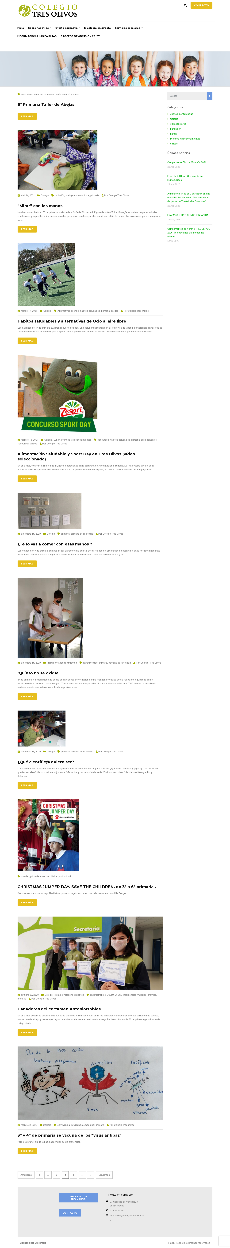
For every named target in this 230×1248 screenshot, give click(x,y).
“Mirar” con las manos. (41, 205)
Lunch (57, 439)
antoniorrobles (98, 994)
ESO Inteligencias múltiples (132, 994)
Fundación (175, 128)
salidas (115, 310)
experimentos (90, 662)
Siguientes (104, 1175)
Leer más (27, 116)
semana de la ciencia (82, 533)
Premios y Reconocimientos (76, 439)
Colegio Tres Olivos (119, 195)
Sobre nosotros (38, 27)
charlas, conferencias (181, 114)
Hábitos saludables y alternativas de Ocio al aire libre (72, 321)
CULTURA (112, 994)
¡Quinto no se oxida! (38, 673)
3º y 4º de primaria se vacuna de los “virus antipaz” (70, 1135)
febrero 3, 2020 (29, 1125)
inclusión (59, 195)
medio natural (62, 94)
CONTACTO (69, 1212)
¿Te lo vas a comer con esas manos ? (55, 544)
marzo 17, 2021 (29, 310)
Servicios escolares (127, 27)
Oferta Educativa (66, 27)
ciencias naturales (44, 94)
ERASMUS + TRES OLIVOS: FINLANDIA (187, 215)
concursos (103, 439)
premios (152, 994)
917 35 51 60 (116, 1210)
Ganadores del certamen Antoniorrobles (59, 1009)
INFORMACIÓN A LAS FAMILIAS (37, 36)
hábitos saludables (90, 310)
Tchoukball (23, 443)
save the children (49, 876)
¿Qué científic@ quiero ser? (46, 762)
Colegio (45, 195)
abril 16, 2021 (28, 195)
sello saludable (149, 439)
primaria (75, 94)
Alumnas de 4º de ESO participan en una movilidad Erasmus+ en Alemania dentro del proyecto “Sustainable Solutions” (188, 197)
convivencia (63, 1125)
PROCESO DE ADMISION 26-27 (80, 36)
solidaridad (65, 876)
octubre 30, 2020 (30, 994)
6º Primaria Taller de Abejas (46, 104)
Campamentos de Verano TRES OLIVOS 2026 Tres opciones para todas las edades (188, 232)
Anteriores (26, 1175)
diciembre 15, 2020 (31, 533)
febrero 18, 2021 (29, 439)
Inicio (20, 27)
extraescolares (178, 123)
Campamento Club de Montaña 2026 (186, 162)
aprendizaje (27, 94)
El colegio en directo (97, 27)
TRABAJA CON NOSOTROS (78, 1197)
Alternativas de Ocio (68, 310)
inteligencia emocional (77, 195)
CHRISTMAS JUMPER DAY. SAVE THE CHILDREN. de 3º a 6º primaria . (87, 886)
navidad (25, 876)
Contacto (201, 5)
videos (33, 443)
